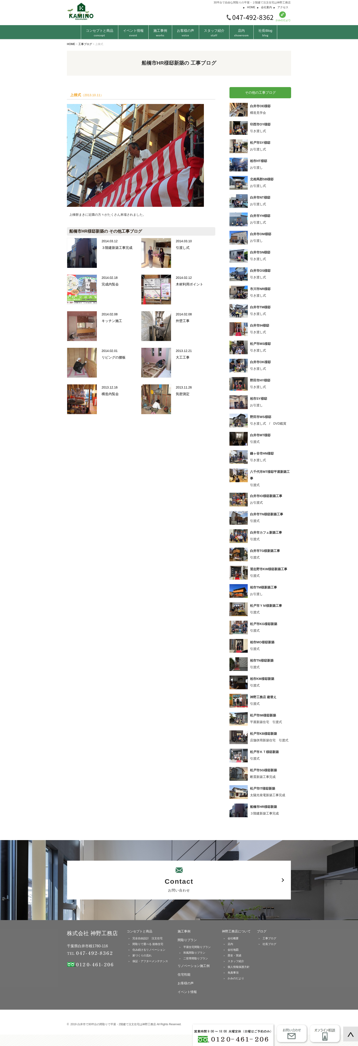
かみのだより (236, 978)
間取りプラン (187, 940)
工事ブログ (269, 938)
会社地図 (233, 949)
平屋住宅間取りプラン (197, 947)
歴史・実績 (234, 955)
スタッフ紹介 (214, 33)
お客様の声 (185, 33)
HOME (251, 7)
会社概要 (233, 938)
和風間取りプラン (194, 952)
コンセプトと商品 (139, 931)
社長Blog (265, 33)
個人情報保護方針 (239, 967)
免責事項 (233, 972)
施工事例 (160, 33)
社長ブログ (269, 944)
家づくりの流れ (142, 955)
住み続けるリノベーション (148, 949)
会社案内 (266, 7)
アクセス (282, 7)
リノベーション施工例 (194, 966)
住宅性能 (184, 974)
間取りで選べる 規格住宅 (147, 944)
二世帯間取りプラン (195, 958)
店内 (241, 33)
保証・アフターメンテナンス (150, 961)
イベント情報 (133, 33)
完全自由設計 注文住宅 (147, 938)
